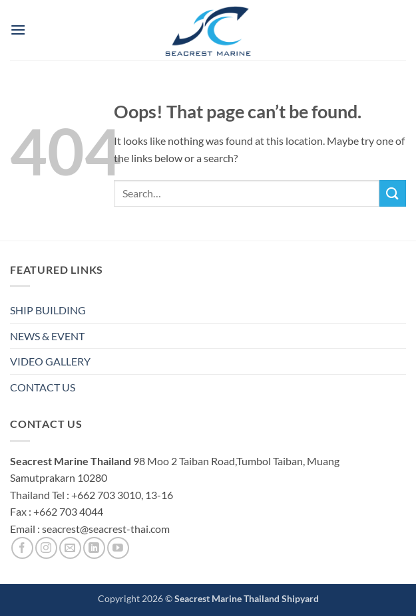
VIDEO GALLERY (50, 361)
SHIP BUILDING (48, 310)
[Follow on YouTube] (118, 548)
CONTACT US (42, 387)
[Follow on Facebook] (22, 548)
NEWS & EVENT (47, 336)
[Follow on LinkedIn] (94, 548)
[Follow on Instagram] (46, 548)
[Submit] (392, 193)
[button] (18, 29)
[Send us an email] (70, 548)
